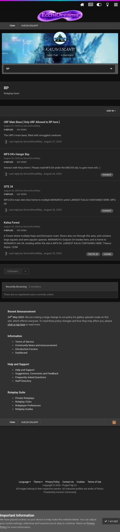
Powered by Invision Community (60, 492)
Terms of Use (94, 482)
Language (25, 482)
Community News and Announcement (36, 345)
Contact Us (68, 482)
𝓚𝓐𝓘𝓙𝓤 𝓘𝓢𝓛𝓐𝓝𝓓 (60, 49)
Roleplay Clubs (23, 401)
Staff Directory (23, 380)
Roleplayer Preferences (28, 405)
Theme (38, 482)
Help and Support (25, 369)
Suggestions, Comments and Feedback (36, 373)
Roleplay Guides (24, 409)
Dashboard (21, 352)
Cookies (81, 482)
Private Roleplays (24, 398)
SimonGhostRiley (31, 126)
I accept (111, 521)
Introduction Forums (26, 349)
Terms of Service (24, 341)
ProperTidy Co (69, 485)
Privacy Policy (52, 482)
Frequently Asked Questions (30, 377)
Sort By (111, 111)
